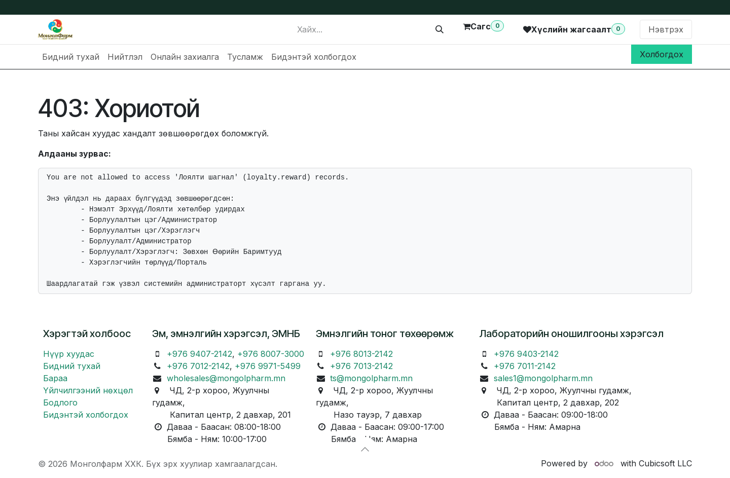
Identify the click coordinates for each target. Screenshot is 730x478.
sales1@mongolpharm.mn (543, 378)
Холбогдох (661, 54)
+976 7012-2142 (198, 366)
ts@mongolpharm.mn (371, 378)
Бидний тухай (71, 366)
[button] (365, 449)
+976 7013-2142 (361, 366)
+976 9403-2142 (526, 354)
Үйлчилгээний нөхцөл (88, 390)
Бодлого (60, 402)
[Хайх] (439, 29)
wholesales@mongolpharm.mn (226, 378)
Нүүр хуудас (68, 354)
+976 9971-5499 (268, 366)
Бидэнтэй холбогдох (85, 415)
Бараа (55, 378)
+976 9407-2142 (199, 354)
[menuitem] (70, 57)
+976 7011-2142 (525, 366)
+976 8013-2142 (361, 354)
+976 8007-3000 (270, 354)
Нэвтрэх (665, 29)
